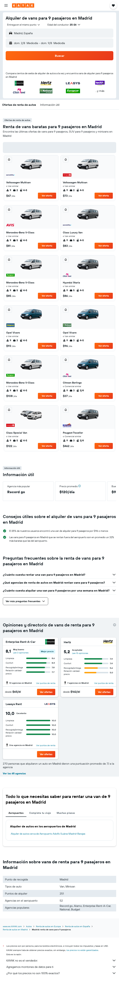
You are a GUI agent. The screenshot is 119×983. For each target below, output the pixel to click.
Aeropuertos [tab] (16, 812)
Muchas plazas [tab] (66, 812)
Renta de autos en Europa (48, 926)
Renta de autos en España (77, 926)
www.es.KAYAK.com (12, 926)
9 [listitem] (8, 190)
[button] (6, 5)
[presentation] (114, 624)
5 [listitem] (15, 240)
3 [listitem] (15, 340)
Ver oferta (47, 195)
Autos (29, 926)
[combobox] (24, 24)
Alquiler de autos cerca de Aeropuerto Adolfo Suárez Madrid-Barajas (48, 833)
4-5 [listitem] (23, 190)
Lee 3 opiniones (21, 652)
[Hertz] (108, 642)
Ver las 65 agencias (14, 773)
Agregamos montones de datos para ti (61, 967)
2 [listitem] (15, 190)
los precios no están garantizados (82, 950)
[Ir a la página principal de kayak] (23, 5)
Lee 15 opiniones (80, 653)
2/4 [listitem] (80, 390)
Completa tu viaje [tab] (40, 812)
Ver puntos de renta (45, 683)
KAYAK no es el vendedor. (61, 960)
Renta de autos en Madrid (15, 929)
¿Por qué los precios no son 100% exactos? (61, 973)
